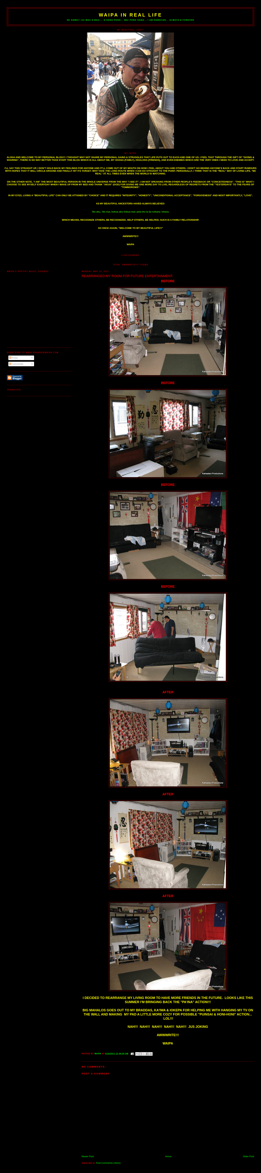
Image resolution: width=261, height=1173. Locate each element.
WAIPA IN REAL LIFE (130, 15)
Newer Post (88, 1156)
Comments (16, 364)
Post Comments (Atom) (108, 1163)
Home (168, 1156)
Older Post (248, 1156)
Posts (13, 357)
